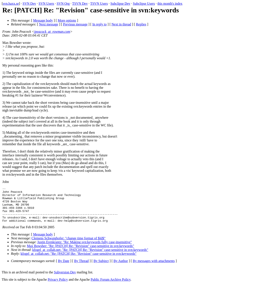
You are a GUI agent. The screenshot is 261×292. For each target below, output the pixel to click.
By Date (63, 268)
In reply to (99, 24)
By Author (121, 268)
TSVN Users (99, 3)
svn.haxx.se (11, 3)
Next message (48, 24)
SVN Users (46, 3)
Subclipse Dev (120, 3)
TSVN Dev (80, 3)
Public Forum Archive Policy (110, 286)
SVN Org (63, 3)
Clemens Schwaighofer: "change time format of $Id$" (68, 245)
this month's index (170, 3)
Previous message (75, 24)
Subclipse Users (144, 3)
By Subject (101, 268)
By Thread (81, 268)
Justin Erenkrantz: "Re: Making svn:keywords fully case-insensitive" (84, 249)
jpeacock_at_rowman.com (52, 31)
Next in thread (121, 24)
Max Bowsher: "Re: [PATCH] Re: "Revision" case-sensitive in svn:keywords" (80, 253)
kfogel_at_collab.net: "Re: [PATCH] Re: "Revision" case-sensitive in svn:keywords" (90, 257)
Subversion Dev (65, 279)
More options (67, 20)
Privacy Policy (58, 286)
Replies (141, 24)
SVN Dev (29, 3)
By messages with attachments (154, 268)
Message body (43, 20)
